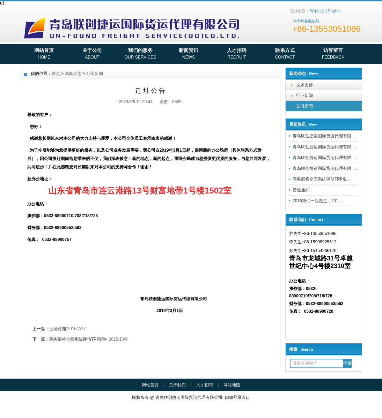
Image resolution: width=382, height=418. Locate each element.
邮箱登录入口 (237, 397)
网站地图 (231, 384)
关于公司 (92, 54)
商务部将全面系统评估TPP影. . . (323, 179)
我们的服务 (140, 54)
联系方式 (285, 54)
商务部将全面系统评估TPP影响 (78, 339)
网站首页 (44, 54)
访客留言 (333, 54)
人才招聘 (236, 54)
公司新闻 (304, 106)
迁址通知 (301, 190)
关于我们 (177, 384)
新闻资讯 (188, 54)
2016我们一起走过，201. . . (318, 200)
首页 (56, 73)
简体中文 (317, 11)
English (334, 11)
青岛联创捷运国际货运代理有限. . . (325, 136)
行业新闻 (304, 95)
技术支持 (304, 85)
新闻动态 (73, 73)
